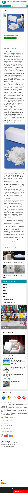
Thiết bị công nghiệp (8, 299)
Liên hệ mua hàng (10, 38)
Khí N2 (5, 290)
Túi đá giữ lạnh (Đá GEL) (9, 302)
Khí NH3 (5, 293)
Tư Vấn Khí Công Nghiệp (7, 311)
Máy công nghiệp (6, 319)
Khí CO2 (5, 287)
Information (6, 48)
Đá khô (5, 284)
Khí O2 (5, 296)
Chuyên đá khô (5, 327)
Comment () (15, 48)
